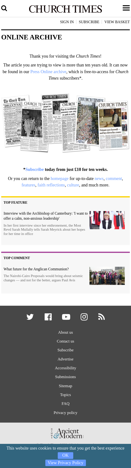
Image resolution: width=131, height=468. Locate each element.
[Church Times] (65, 12)
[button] (30, 318)
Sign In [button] (67, 22)
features (29, 185)
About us (65, 332)
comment (114, 178)
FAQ (65, 404)
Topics (65, 395)
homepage (59, 178)
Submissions (65, 377)
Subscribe (34, 169)
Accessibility (65, 368)
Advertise (65, 359)
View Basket (117, 22)
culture (73, 185)
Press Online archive (48, 71)
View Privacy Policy (66, 462)
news (99, 178)
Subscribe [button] (89, 22)
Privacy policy (65, 413)
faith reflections (51, 185)
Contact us (65, 341)
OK (65, 455)
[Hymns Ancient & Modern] (66, 440)
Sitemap (65, 386)
